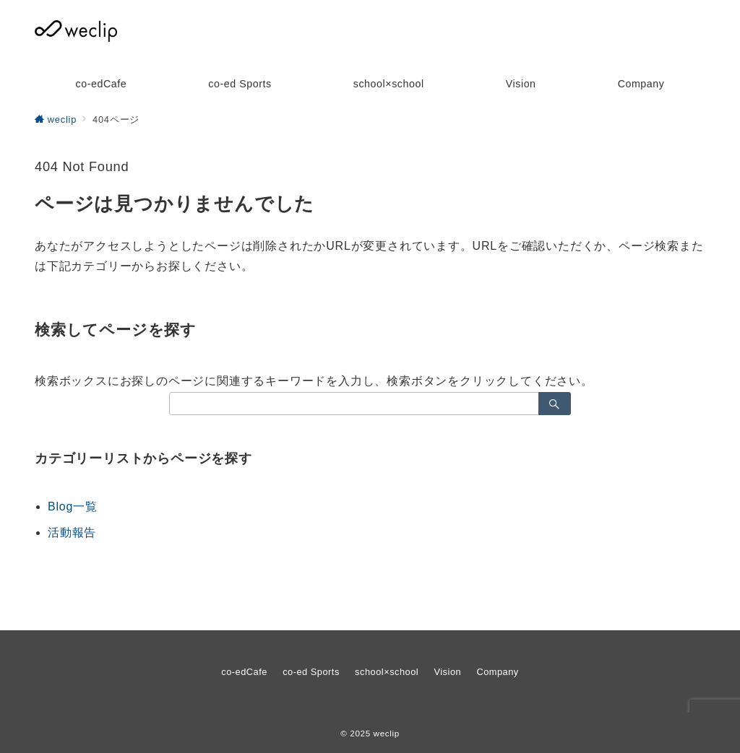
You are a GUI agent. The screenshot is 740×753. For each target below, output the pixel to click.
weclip (387, 733)
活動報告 (72, 532)
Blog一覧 (73, 506)
